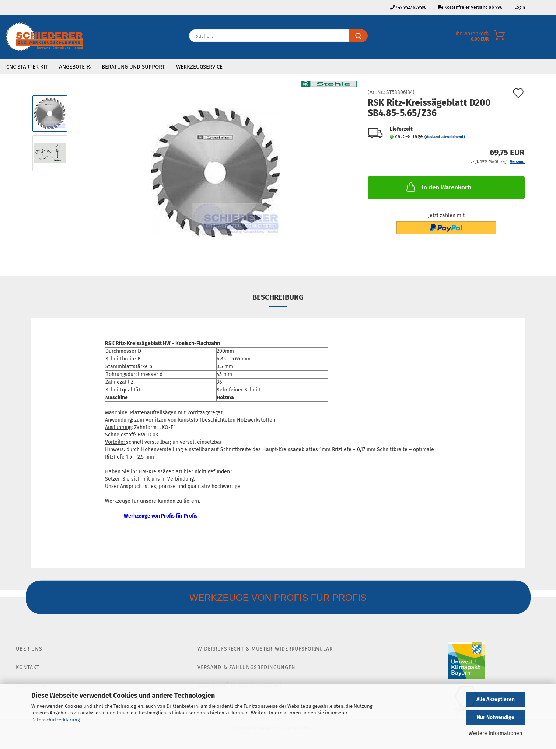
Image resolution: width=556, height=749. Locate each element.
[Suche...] (358, 35)
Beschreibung (278, 297)
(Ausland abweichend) (444, 137)
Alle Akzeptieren (495, 699)
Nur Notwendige (495, 717)
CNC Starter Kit (27, 66)
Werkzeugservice (199, 66)
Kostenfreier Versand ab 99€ (470, 7)
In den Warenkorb (438, 187)
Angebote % (75, 66)
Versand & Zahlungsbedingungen (246, 667)
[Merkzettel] (550, 37)
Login (519, 7)
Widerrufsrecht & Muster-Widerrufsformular (265, 649)
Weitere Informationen (495, 733)
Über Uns (29, 649)
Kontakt (27, 667)
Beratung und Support (133, 66)
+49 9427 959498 (408, 7)
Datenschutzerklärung (55, 719)
